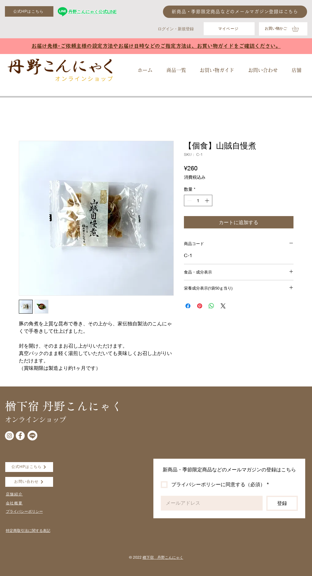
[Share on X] (223, 306)
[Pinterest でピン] (199, 306)
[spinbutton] (198, 200)
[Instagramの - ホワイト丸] (9, 435)
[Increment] (207, 200)
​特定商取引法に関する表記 (28, 530)
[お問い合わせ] (29, 482)
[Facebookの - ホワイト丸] (20, 435)
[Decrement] (189, 200)
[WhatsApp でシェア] (211, 306)
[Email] (210, 503)
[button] (298, 28)
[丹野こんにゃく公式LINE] (62, 11)
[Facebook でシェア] (188, 306)
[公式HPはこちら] (29, 11)
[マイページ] (229, 28)
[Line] (32, 435)
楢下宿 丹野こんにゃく (163, 557)
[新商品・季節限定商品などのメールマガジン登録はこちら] (235, 12)
